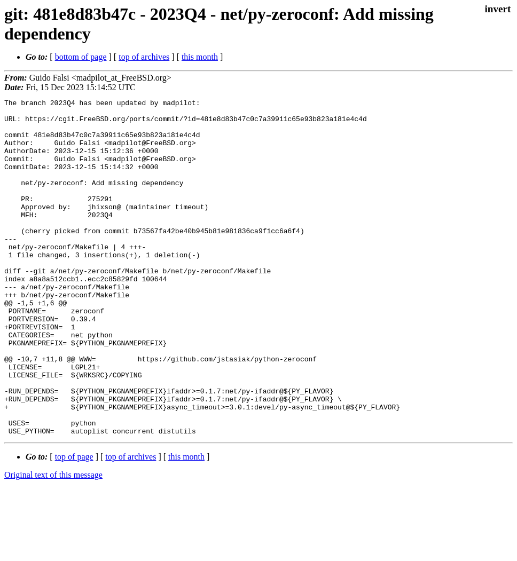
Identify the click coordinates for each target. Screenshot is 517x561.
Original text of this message (53, 542)
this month (200, 56)
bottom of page (81, 56)
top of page (74, 523)
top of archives (144, 56)
